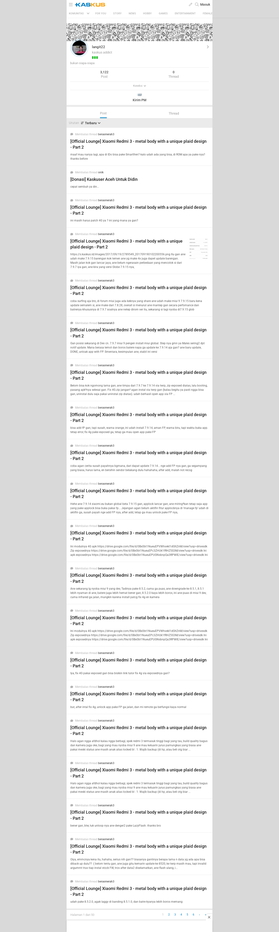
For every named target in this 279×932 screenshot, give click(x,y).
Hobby (147, 13)
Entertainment (185, 13)
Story (117, 13)
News (132, 13)
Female (207, 13)
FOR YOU (100, 13)
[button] (79, 48)
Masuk (205, 4)
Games (163, 13)
